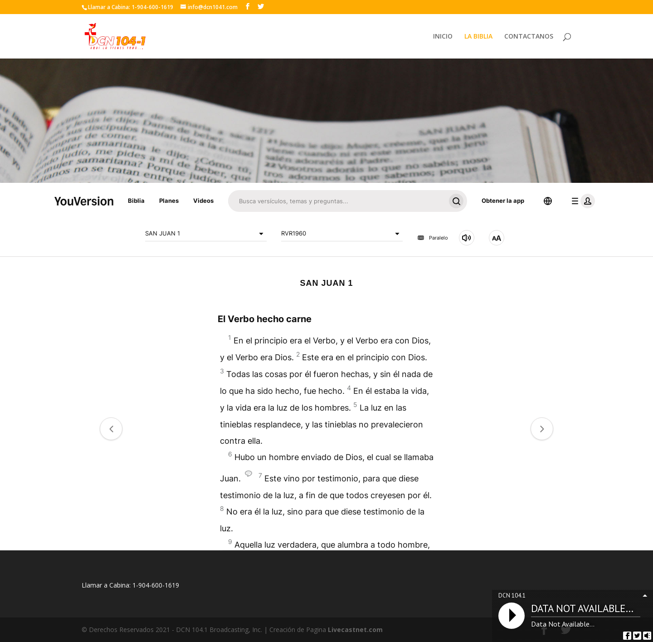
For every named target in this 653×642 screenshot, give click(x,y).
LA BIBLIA (478, 36)
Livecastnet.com (355, 629)
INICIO (443, 36)
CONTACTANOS (528, 36)
